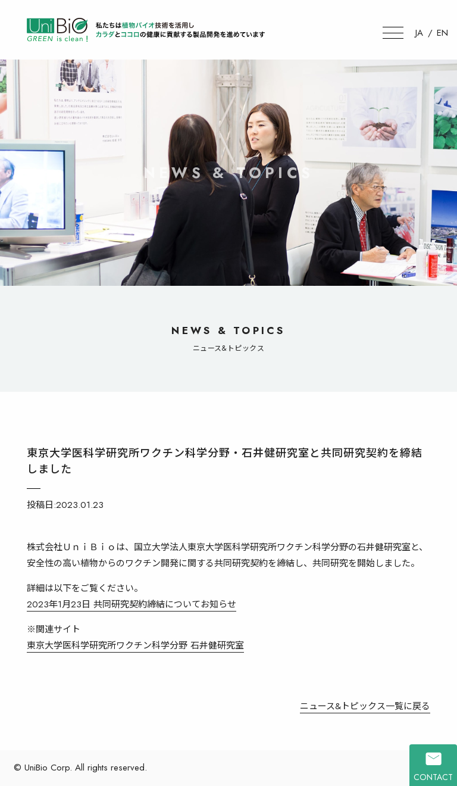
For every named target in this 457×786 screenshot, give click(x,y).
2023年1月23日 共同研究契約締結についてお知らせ (131, 604)
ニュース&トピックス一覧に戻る (365, 706)
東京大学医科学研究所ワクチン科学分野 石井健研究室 (135, 645)
